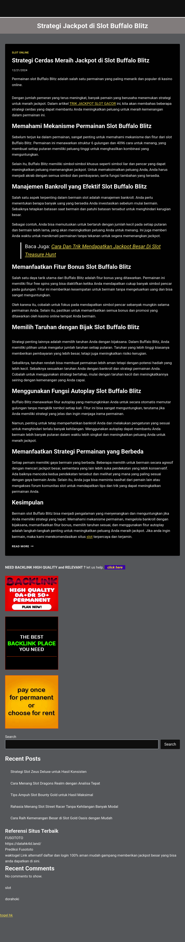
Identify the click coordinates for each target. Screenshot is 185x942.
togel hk (6, 915)
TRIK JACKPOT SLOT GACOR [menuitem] (93, 103)
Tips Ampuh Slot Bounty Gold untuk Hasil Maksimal (52, 795)
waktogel (12, 855)
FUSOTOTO (14, 838)
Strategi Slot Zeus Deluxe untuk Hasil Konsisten (49, 771)
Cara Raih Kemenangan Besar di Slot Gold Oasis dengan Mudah (61, 818)
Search (10, 737)
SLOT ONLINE (20, 52)
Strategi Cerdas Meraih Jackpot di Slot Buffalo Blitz (80, 60)
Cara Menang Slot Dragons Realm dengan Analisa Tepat (55, 783)
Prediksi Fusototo (19, 849)
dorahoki (12, 899)
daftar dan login (56, 855)
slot (89, 536)
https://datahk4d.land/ (23, 843)
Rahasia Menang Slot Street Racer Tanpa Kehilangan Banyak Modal (64, 806)
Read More (23, 546)
